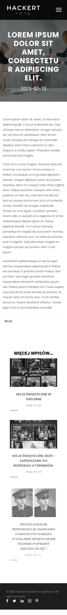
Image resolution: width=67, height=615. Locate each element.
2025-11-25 (33, 405)
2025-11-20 (33, 472)
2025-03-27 (33, 556)
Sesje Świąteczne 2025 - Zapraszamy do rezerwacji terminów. (33, 461)
